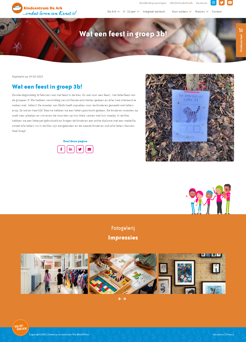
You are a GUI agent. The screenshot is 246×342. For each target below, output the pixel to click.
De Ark (111, 11)
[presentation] (119, 299)
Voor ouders (180, 11)
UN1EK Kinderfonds (181, 3)
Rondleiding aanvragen (152, 3)
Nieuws (200, 11)
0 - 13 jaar (129, 11)
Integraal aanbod (154, 11)
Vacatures (201, 3)
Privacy (230, 334)
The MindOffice (80, 334)
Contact (217, 11)
